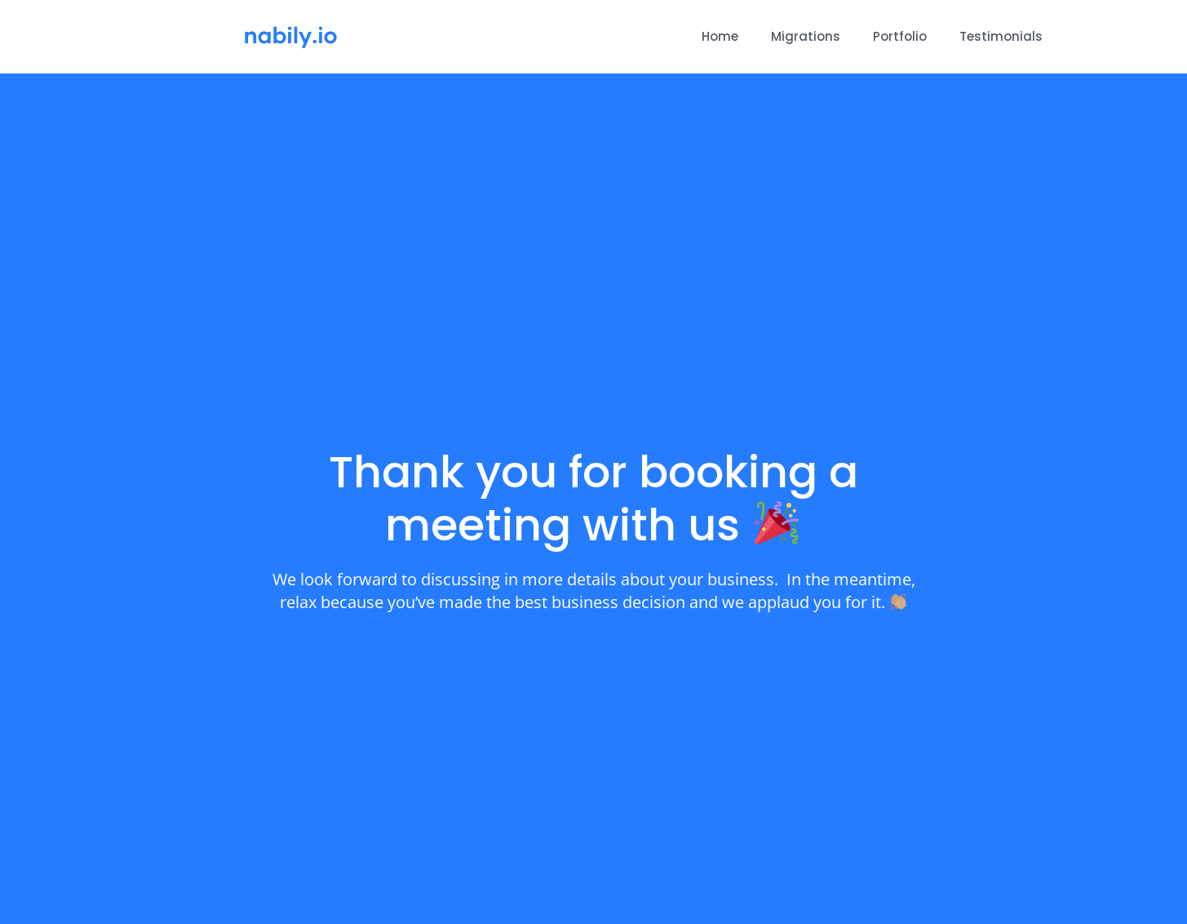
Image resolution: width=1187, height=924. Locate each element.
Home (720, 36)
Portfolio (900, 36)
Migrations (805, 36)
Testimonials (1001, 36)
